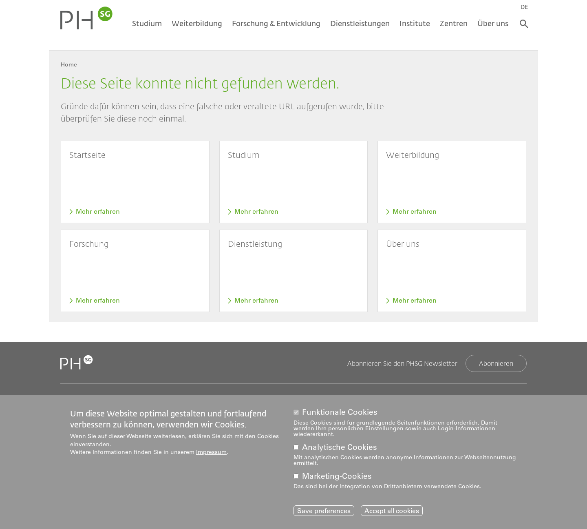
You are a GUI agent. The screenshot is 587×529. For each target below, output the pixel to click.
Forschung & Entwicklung (276, 23)
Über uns (492, 23)
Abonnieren (496, 363)
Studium (147, 23)
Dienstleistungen (360, 23)
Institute (414, 23)
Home (69, 64)
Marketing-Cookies (337, 477)
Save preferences (324, 512)
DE (524, 7)
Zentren (454, 23)
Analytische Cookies (339, 448)
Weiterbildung (197, 23)
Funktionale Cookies (339, 414)
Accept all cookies (391, 512)
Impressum (211, 453)
